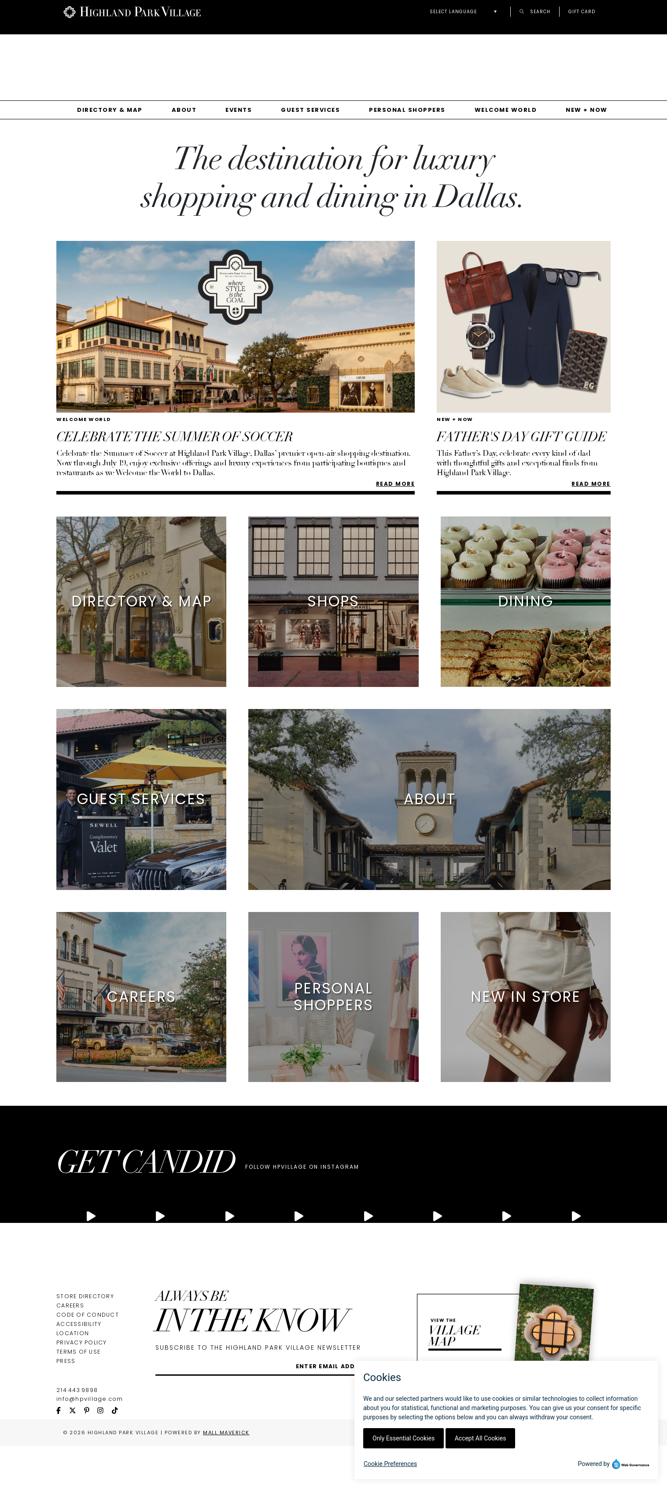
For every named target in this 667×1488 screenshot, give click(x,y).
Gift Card (581, 11)
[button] (465, 12)
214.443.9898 (77, 1390)
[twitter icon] (76, 1411)
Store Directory (85, 1296)
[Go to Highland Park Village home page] (132, 11)
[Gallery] (333, 61)
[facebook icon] (62, 1411)
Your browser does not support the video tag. (338, 57)
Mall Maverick (226, 1432)
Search (535, 11)
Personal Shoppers (407, 110)
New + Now (587, 110)
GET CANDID (145, 1166)
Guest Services (310, 110)
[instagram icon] (104, 1411)
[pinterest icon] (90, 1411)
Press (65, 1361)
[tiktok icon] (119, 1411)
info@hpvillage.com (89, 1399)
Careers (70, 1305)
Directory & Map (110, 110)
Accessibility (78, 1324)
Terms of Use (78, 1351)
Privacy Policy (81, 1342)
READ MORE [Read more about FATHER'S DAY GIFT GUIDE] (591, 483)
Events (238, 110)
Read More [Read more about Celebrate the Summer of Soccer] (395, 483)
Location (72, 1333)
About (184, 110)
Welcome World (506, 110)
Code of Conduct (87, 1314)
